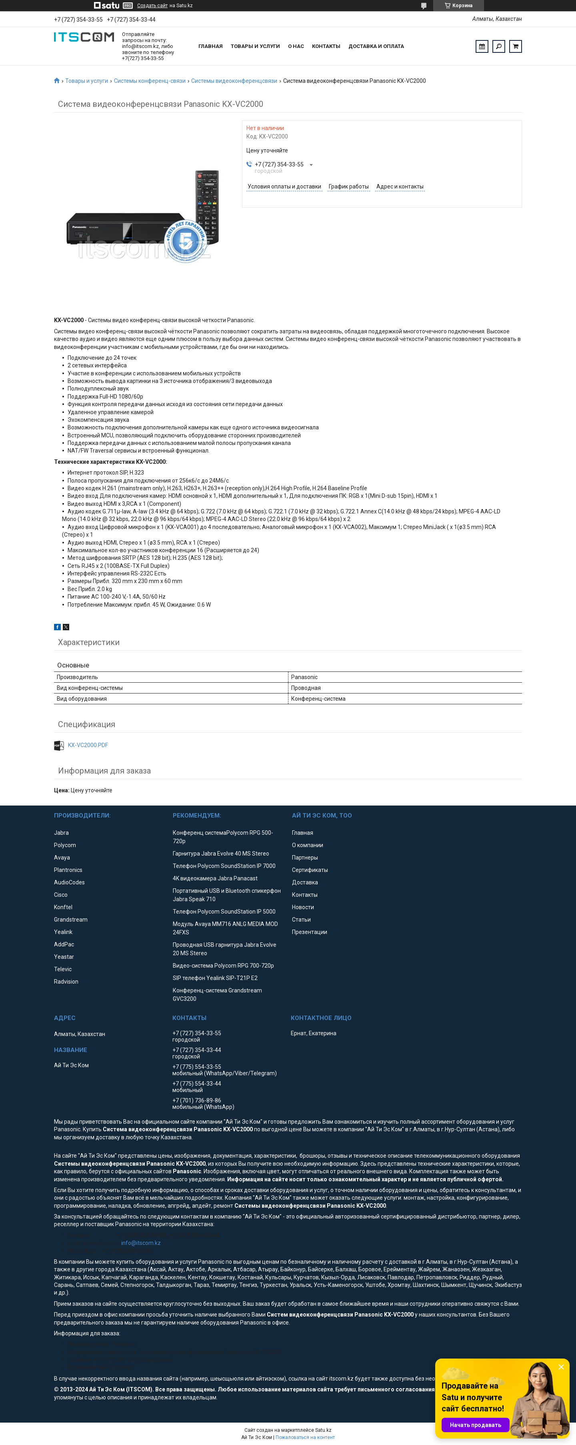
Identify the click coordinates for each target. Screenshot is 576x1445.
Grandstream (71, 919)
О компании (307, 845)
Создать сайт (152, 5)
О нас (296, 46)
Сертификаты (310, 870)
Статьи (301, 919)
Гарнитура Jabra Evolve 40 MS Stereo (221, 853)
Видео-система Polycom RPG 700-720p (223, 965)
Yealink (63, 932)
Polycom (65, 845)
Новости (303, 907)
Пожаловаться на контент (305, 1437)
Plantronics (68, 870)
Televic (63, 969)
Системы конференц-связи (150, 81)
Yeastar (64, 957)
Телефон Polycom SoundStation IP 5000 (224, 911)
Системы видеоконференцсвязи (234, 81)
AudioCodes (69, 882)
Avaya (62, 857)
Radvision (66, 981)
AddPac (64, 944)
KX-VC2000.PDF (88, 745)
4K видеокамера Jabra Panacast (215, 878)
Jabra (61, 833)
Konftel (63, 907)
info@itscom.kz (141, 1243)
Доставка (305, 882)
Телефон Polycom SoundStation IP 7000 (224, 866)
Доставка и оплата (376, 46)
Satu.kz (323, 1430)
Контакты (326, 46)
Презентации (309, 932)
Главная (210, 46)
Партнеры (305, 857)
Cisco (61, 895)
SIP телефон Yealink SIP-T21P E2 (215, 978)
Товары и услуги (255, 46)
